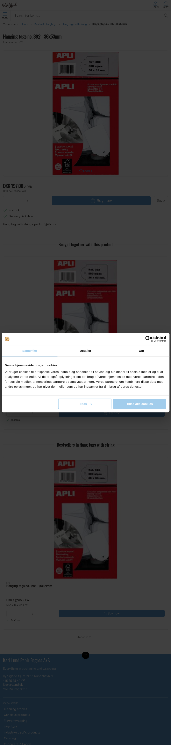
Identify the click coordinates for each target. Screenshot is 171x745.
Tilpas (85, 404)
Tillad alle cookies (139, 404)
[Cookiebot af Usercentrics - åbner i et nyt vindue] (148, 339)
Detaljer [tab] (85, 350)
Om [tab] (141, 350)
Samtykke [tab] (29, 350)
